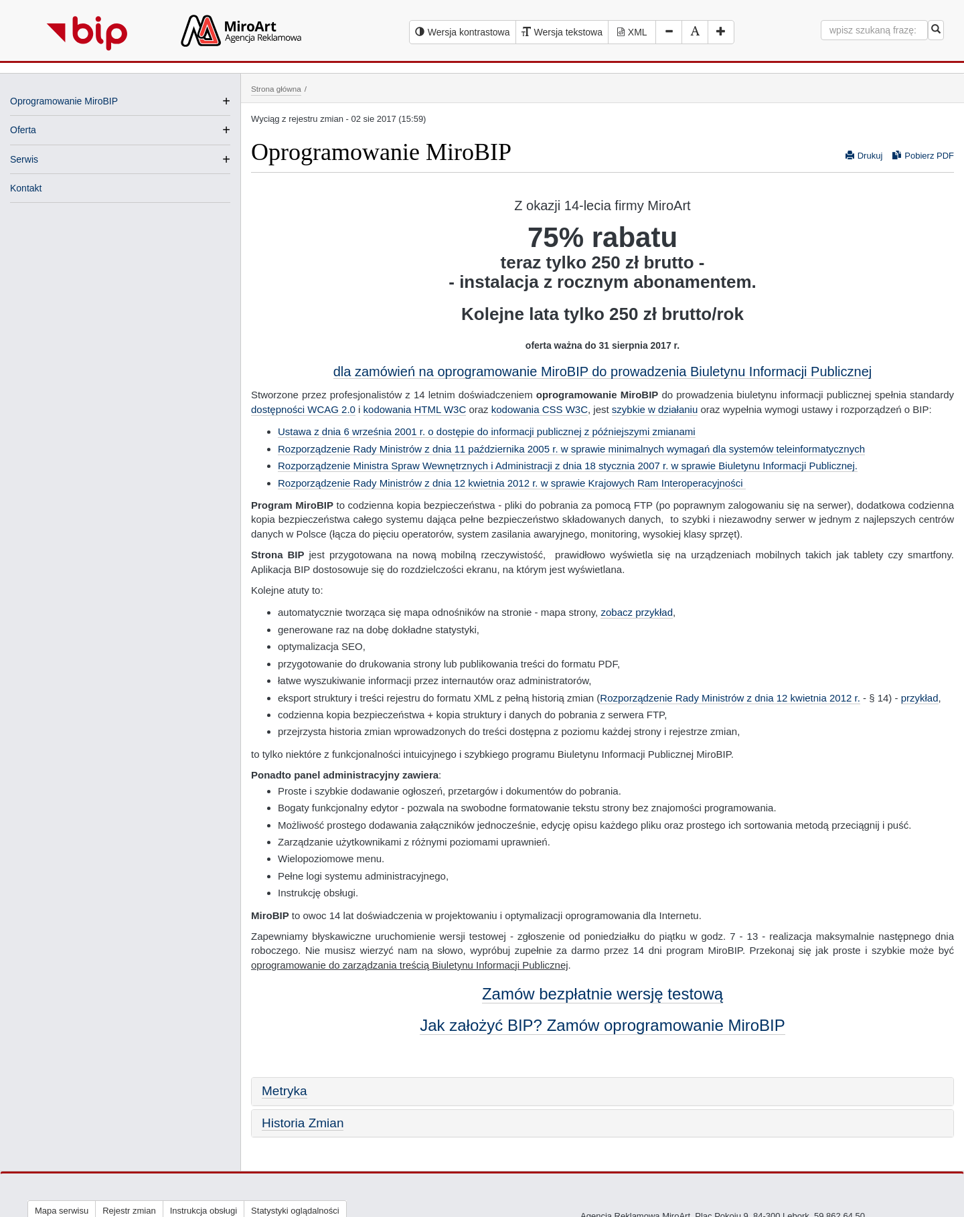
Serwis (24, 159)
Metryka (284, 1091)
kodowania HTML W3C (415, 409)
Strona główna (276, 88)
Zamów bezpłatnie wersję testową (602, 994)
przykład (920, 698)
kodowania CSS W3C (539, 409)
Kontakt (26, 188)
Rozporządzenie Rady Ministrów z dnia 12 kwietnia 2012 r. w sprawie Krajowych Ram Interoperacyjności (512, 483)
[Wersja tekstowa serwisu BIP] (562, 32)
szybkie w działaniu (655, 409)
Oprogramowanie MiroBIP (64, 101)
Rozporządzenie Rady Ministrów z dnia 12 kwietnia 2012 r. (730, 698)
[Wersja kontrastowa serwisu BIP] (462, 32)
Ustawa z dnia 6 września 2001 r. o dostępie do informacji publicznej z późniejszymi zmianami (487, 431)
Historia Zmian (302, 1123)
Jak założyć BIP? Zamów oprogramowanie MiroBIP (602, 1025)
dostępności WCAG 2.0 (303, 409)
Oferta (23, 130)
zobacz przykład (636, 612)
